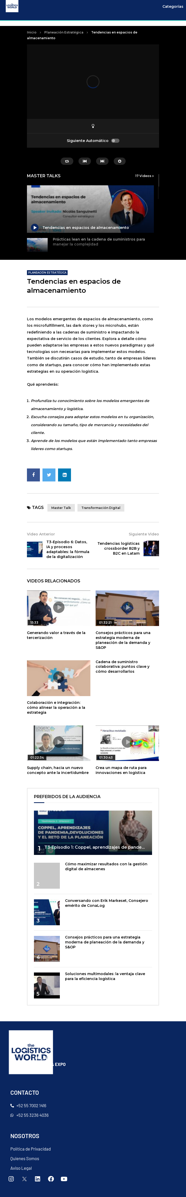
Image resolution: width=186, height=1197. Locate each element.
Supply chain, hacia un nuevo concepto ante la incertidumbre (58, 770)
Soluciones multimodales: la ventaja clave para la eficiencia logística (105, 976)
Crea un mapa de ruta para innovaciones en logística (121, 770)
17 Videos (144, 176)
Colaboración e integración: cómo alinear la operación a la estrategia (56, 707)
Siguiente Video (144, 534)
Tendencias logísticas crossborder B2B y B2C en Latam (118, 548)
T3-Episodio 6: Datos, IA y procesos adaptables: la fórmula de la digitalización (67, 549)
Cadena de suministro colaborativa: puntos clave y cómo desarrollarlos (122, 666)
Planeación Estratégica (63, 32)
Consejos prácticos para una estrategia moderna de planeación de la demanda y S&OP (123, 640)
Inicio (32, 32)
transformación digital (100, 508)
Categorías (172, 6)
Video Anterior (41, 534)
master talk (61, 508)
